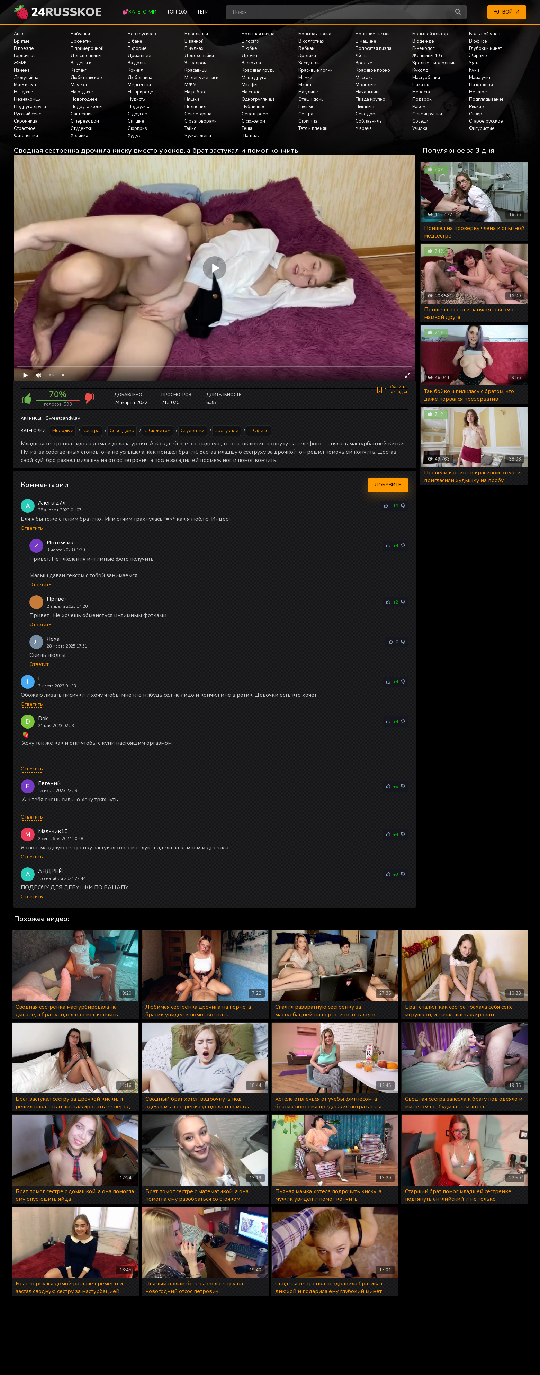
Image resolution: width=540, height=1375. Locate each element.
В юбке (249, 48)
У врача (364, 128)
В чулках (194, 48)
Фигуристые (482, 128)
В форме (137, 48)
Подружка (139, 107)
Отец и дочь (310, 99)
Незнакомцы (27, 99)
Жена (362, 56)
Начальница (368, 92)
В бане (135, 41)
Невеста (421, 92)
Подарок (422, 99)
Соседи (420, 121)
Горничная (25, 56)
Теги (203, 12)
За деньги (81, 63)
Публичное (254, 107)
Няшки (191, 99)
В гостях (250, 41)
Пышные (365, 107)
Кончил (135, 70)
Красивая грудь (258, 70)
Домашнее (139, 56)
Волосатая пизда (374, 48)
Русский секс (27, 114)
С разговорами (200, 121)
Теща (247, 128)
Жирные (478, 56)
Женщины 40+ (427, 56)
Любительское (86, 77)
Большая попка (314, 34)
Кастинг (79, 70)
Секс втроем (255, 114)
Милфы (250, 85)
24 (66, 12)
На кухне (23, 92)
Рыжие (476, 107)
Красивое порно (373, 70)
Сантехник (82, 114)
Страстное (25, 128)
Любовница (140, 77)
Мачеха (79, 85)
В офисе (478, 41)
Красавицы (195, 70)
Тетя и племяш (313, 128)
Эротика (307, 56)
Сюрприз (137, 128)
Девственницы (86, 56)
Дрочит (250, 56)
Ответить (32, 528)
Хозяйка (79, 136)
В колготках (311, 41)
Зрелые (364, 63)
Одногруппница (258, 99)
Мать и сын (25, 85)
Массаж (364, 77)
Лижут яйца (26, 77)
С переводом (85, 121)
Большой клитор (430, 34)
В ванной (194, 41)
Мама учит (479, 77)
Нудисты (137, 99)
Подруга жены (86, 107)
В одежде (423, 41)
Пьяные (306, 107)
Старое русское (486, 121)
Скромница (25, 121)
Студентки (81, 128)
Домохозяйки (199, 56)
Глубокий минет (485, 48)
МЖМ (190, 85)
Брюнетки (81, 41)
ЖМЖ (20, 63)
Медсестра (139, 85)
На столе (251, 92)
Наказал (421, 85)
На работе (195, 92)
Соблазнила (369, 121)
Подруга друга (30, 107)
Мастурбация (426, 77)
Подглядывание (486, 99)
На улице (308, 92)
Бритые (22, 41)
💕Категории (139, 12)
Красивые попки (315, 70)
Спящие (136, 121)
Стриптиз (307, 121)
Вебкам (306, 48)
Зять (473, 63)
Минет (305, 85)
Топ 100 (177, 12)
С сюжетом (253, 121)
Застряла (251, 63)
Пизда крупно (370, 99)
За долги (137, 63)
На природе (140, 92)
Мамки (305, 77)
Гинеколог (423, 48)
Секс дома (367, 114)
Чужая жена (197, 136)
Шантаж (250, 136)
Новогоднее (84, 99)
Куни (474, 70)
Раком (418, 107)
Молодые (366, 85)
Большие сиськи (373, 34)
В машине (366, 41)
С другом (137, 114)
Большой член (484, 34)
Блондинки (196, 34)
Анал (19, 34)
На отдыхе (82, 92)
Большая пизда (258, 34)
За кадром (195, 63)
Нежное (478, 92)
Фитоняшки (26, 136)
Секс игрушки (427, 114)
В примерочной (87, 48)
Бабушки (80, 34)
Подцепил (195, 107)
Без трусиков (142, 34)
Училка (420, 128)
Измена (22, 70)
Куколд (420, 70)
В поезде (24, 48)
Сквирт (476, 114)
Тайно (190, 128)
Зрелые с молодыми (434, 63)
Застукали (309, 63)
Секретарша (198, 114)
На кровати (481, 85)
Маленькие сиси (201, 77)
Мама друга (254, 77)
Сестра (305, 114)
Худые (135, 136)
